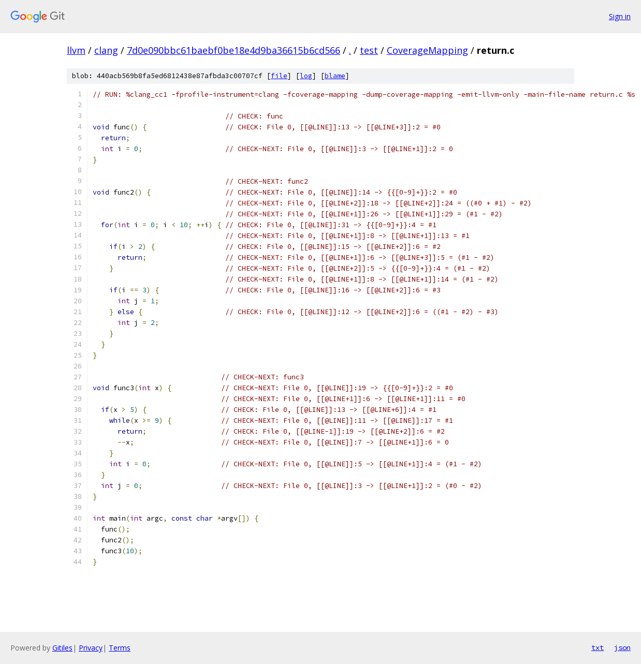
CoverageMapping (427, 50)
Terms (119, 648)
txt (597, 647)
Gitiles (62, 648)
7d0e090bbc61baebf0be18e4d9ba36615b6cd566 (233, 50)
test (369, 50)
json (622, 647)
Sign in (620, 16)
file (279, 75)
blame (335, 75)
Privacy (91, 648)
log (306, 75)
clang (106, 50)
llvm (76, 50)
